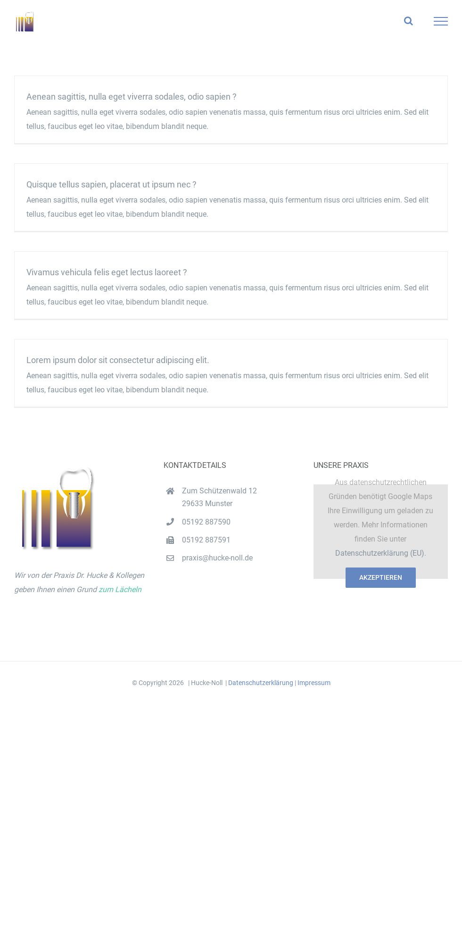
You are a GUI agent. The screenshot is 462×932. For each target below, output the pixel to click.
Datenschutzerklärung (260, 682)
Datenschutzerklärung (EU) (379, 553)
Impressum (313, 682)
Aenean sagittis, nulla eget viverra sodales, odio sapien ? (131, 97)
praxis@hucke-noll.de (217, 557)
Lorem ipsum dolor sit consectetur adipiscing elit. (117, 360)
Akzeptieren (380, 577)
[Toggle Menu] (441, 21)
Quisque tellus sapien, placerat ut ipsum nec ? (111, 184)
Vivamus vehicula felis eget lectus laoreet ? (106, 272)
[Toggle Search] (408, 20)
